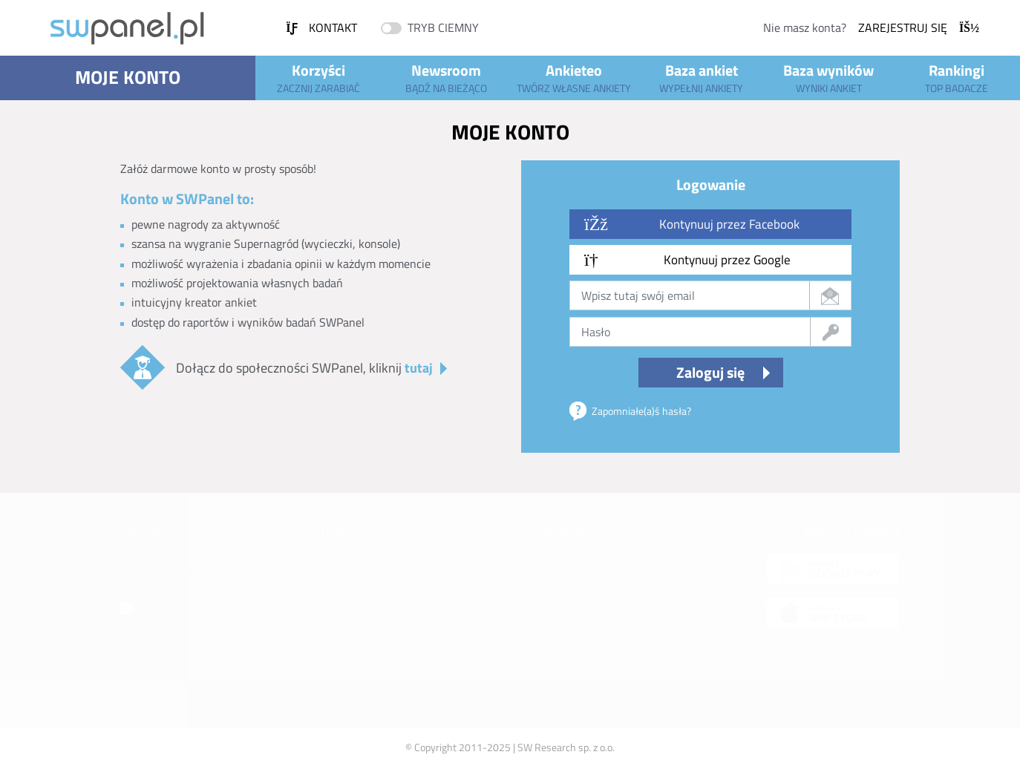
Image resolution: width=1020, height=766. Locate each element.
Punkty (336, 624)
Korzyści (319, 77)
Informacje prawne (161, 590)
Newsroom (446, 77)
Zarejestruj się (918, 27)
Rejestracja (545, 607)
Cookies (538, 660)
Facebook (147, 660)
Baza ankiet (701, 77)
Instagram (150, 642)
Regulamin (544, 590)
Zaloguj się (710, 372)
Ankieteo (574, 77)
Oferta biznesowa (165, 607)
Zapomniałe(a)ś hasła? (641, 411)
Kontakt (321, 27)
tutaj (419, 368)
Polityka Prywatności (567, 624)
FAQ (530, 555)
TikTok (143, 677)
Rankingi (956, 77)
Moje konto (127, 77)
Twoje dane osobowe (566, 642)
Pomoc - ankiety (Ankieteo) (380, 607)
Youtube (148, 624)
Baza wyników (829, 77)
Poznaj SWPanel (155, 572)
